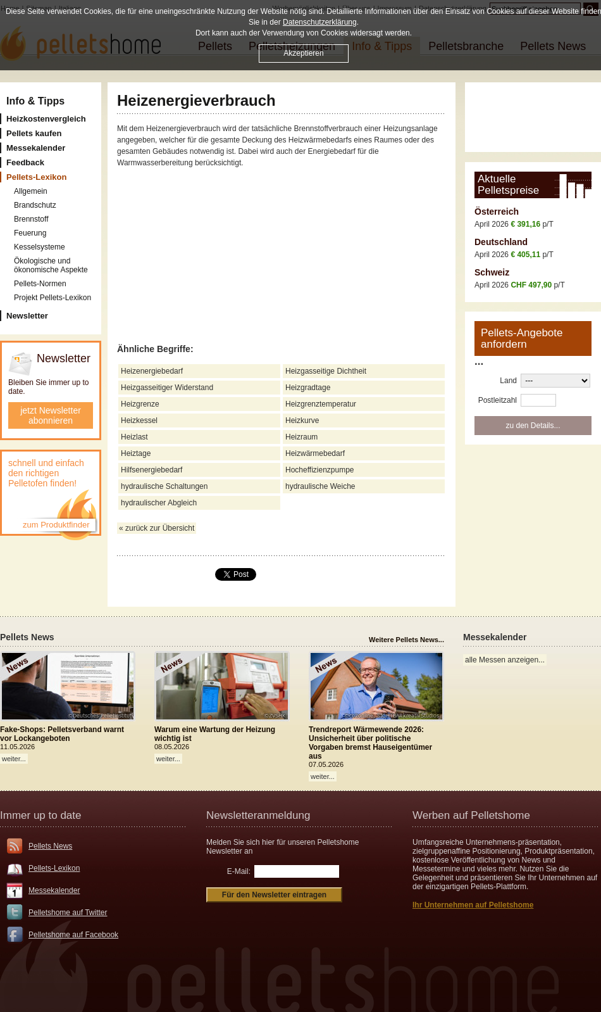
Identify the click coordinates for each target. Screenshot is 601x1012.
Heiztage (136, 453)
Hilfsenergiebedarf (151, 469)
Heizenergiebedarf (152, 371)
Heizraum (301, 437)
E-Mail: (239, 871)
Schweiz (491, 272)
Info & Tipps (35, 101)
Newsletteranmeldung (258, 815)
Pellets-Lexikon (54, 868)
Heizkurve (302, 420)
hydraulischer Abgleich (159, 502)
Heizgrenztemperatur (320, 404)
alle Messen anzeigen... (505, 659)
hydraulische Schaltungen (164, 486)
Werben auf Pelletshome (471, 815)
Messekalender (54, 890)
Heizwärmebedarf (315, 453)
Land (508, 380)
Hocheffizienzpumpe (319, 469)
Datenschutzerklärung (320, 22)
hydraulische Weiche (320, 486)
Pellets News (50, 846)
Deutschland (501, 242)
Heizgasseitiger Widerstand (167, 387)
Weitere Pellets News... (406, 639)
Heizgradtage (307, 387)
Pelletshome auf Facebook (73, 934)
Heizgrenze (140, 404)
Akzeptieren (303, 53)
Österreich (496, 211)
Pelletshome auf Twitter (68, 912)
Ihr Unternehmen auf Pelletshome (472, 905)
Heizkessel (139, 420)
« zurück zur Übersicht (156, 528)
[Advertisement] (281, 256)
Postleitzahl (497, 400)
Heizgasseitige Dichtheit (325, 371)
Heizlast (134, 437)
